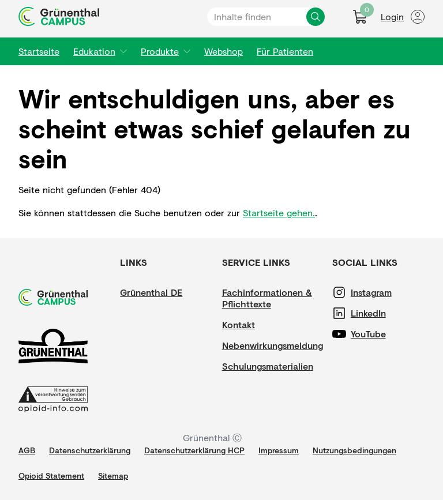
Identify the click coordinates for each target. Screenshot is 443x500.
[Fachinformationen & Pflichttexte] (272, 298)
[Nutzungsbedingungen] (354, 450)
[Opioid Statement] (51, 476)
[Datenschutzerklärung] (89, 450)
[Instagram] (385, 292)
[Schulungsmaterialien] (267, 366)
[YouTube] (385, 334)
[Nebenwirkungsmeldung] (272, 345)
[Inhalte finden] (315, 16)
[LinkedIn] (385, 313)
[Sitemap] (113, 476)
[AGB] (26, 450)
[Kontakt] (256, 324)
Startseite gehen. (279, 212)
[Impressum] (278, 450)
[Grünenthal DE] (154, 292)
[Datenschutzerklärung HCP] (194, 450)
